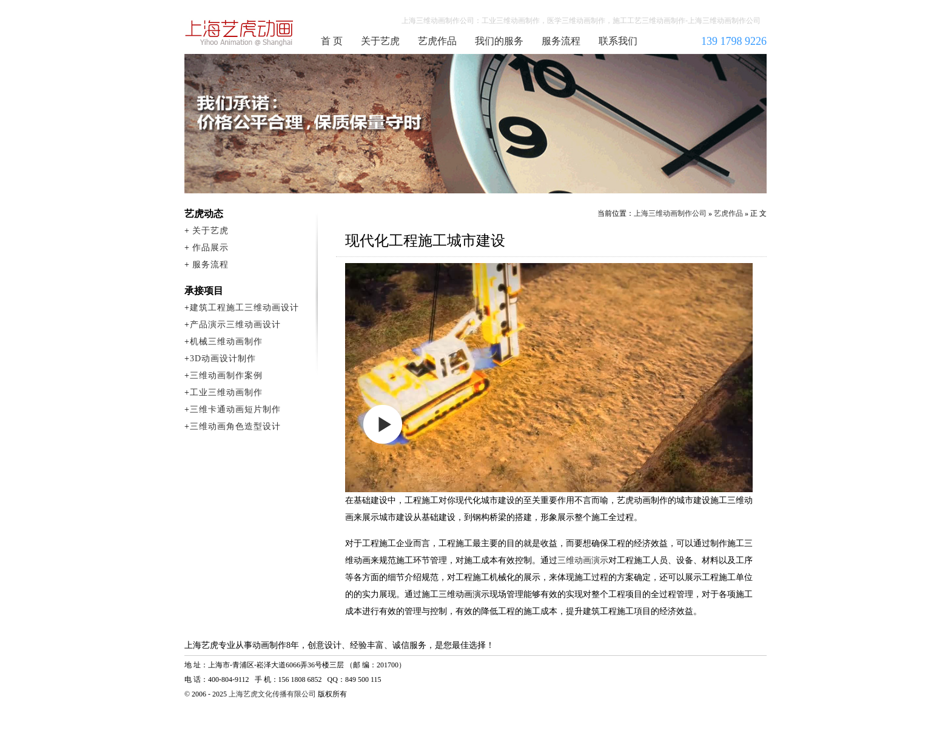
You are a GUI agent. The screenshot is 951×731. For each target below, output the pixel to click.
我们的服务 (499, 41)
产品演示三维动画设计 (235, 324)
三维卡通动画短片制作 (235, 409)
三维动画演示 (582, 560)
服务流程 (561, 41)
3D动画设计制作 (223, 358)
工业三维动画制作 (226, 392)
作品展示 (210, 247)
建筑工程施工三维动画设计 (244, 307)
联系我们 (618, 41)
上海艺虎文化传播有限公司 (272, 694)
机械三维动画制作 (226, 341)
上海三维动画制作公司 (239, 32)
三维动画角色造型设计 (235, 426)
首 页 (332, 41)
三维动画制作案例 (226, 375)
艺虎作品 (437, 41)
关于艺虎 (380, 41)
